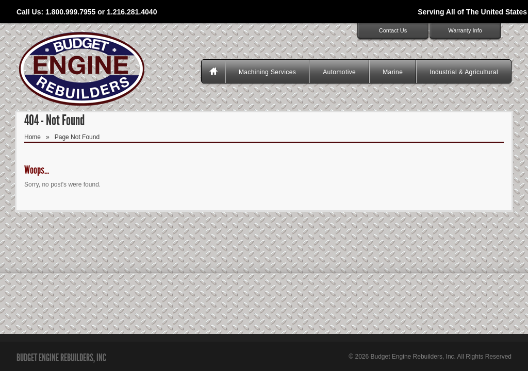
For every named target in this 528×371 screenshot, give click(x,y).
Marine (393, 72)
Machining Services (267, 72)
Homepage (214, 72)
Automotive (339, 72)
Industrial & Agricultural (464, 72)
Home (32, 137)
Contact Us (393, 30)
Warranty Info (465, 30)
